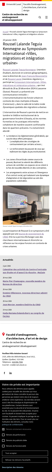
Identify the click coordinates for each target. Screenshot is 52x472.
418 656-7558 (17, 362)
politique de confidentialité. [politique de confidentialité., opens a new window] (12, 424)
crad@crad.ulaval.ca (18, 365)
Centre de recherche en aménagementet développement (15, 17)
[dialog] (26, 426)
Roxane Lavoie (14, 79)
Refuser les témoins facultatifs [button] (17, 460)
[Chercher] (39, 17)
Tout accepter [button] (11, 453)
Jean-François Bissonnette (34, 76)
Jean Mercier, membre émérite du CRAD (21, 304)
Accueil (5, 32)
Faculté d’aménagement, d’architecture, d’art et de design (34, 7)
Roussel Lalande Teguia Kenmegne (19, 69)
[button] (12, 467)
